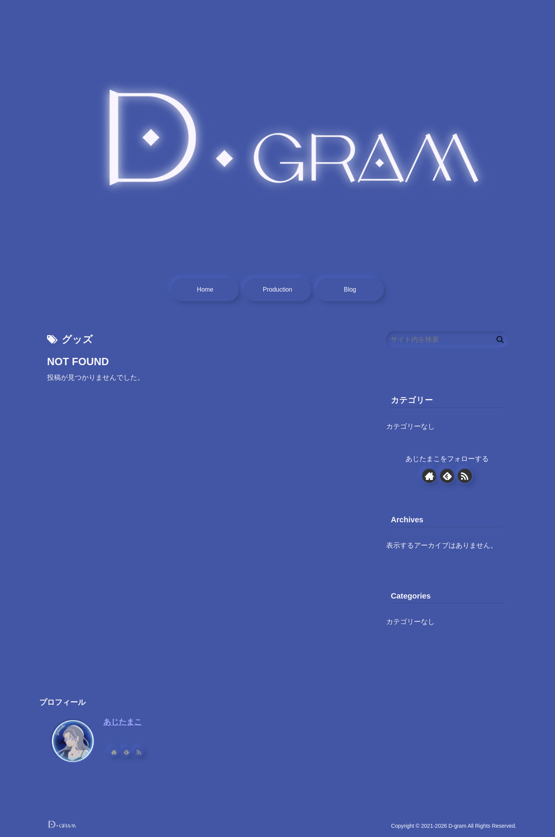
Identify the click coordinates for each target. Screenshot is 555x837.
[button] (500, 339)
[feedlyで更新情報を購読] (447, 476)
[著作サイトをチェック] (429, 476)
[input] (447, 339)
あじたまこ (122, 722)
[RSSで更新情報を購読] (465, 476)
